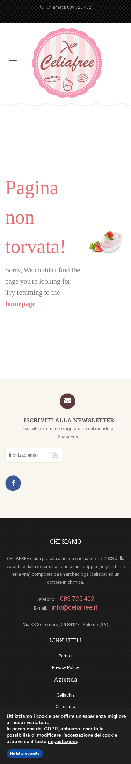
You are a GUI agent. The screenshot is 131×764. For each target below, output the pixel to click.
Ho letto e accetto (24, 753)
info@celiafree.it (74, 607)
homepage (20, 303)
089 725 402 (79, 7)
